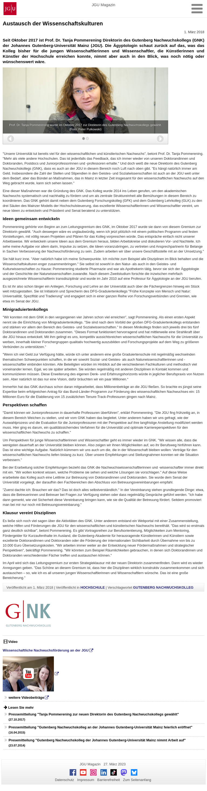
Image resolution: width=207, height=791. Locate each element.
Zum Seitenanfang (137, 780)
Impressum (85, 780)
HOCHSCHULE (92, 587)
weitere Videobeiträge (26, 697)
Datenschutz (64, 780)
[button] (10, 139)
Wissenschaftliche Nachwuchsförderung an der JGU (45, 650)
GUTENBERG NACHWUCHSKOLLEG (163, 587)
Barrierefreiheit (108, 780)
